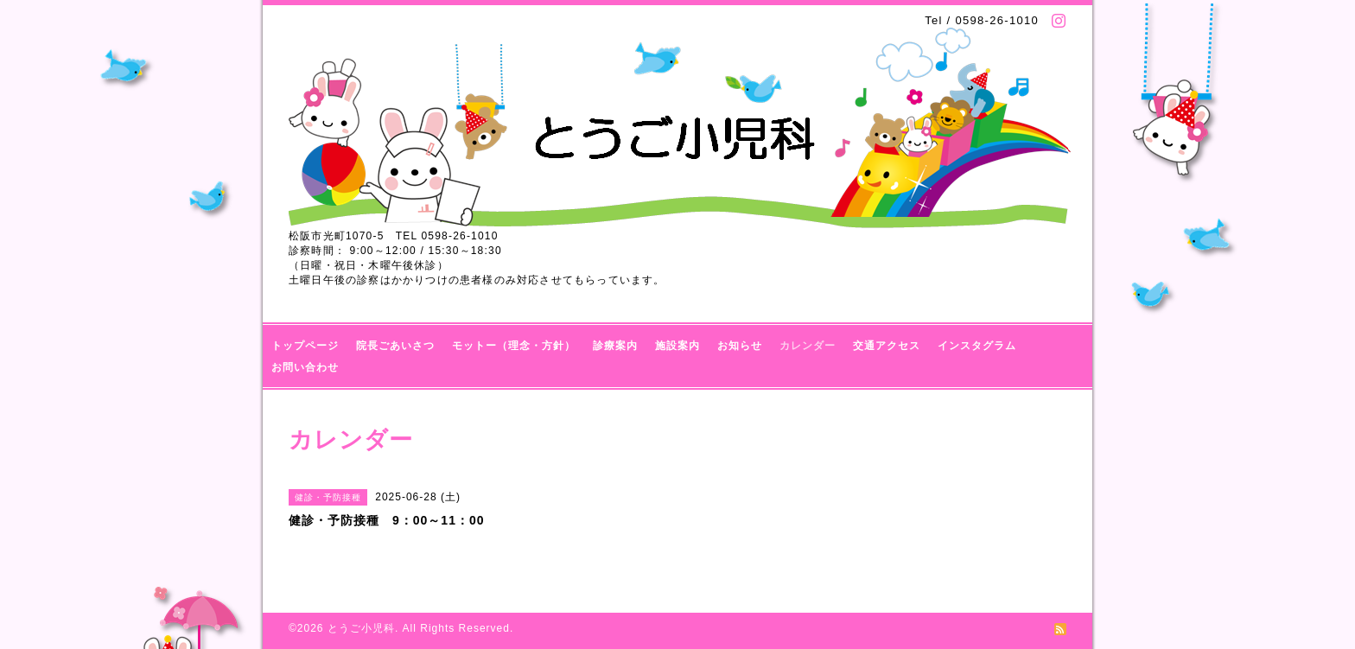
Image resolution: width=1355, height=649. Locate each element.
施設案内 (677, 346)
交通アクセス (886, 346)
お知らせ (739, 346)
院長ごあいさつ (395, 346)
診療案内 (615, 346)
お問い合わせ (305, 367)
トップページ (305, 346)
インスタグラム (977, 346)
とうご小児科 (361, 628)
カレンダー (807, 346)
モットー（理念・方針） (514, 346)
